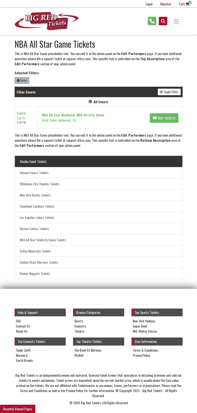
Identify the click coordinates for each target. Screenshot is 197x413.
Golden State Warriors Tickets (39, 262)
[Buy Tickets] (164, 118)
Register (165, 3)
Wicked (79, 355)
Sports (78, 320)
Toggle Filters (169, 92)
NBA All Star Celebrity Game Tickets (43, 239)
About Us (22, 331)
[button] (163, 21)
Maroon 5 (22, 355)
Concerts (80, 326)
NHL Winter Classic (145, 331)
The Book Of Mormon (87, 350)
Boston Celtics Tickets (34, 228)
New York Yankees (144, 320)
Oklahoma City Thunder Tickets (39, 183)
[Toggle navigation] (176, 21)
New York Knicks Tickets (35, 194)
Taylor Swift (23, 350)
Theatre (79, 331)
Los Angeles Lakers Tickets (37, 217)
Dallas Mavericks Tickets (35, 250)
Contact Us (23, 326)
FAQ (18, 320)
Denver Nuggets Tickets (35, 273)
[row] (99, 117)
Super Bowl (140, 326)
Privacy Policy (141, 355)
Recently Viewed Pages (17, 408)
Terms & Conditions (145, 350)
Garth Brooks (24, 360)
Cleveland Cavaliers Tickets (37, 206)
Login (149, 3)
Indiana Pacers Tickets (34, 172)
